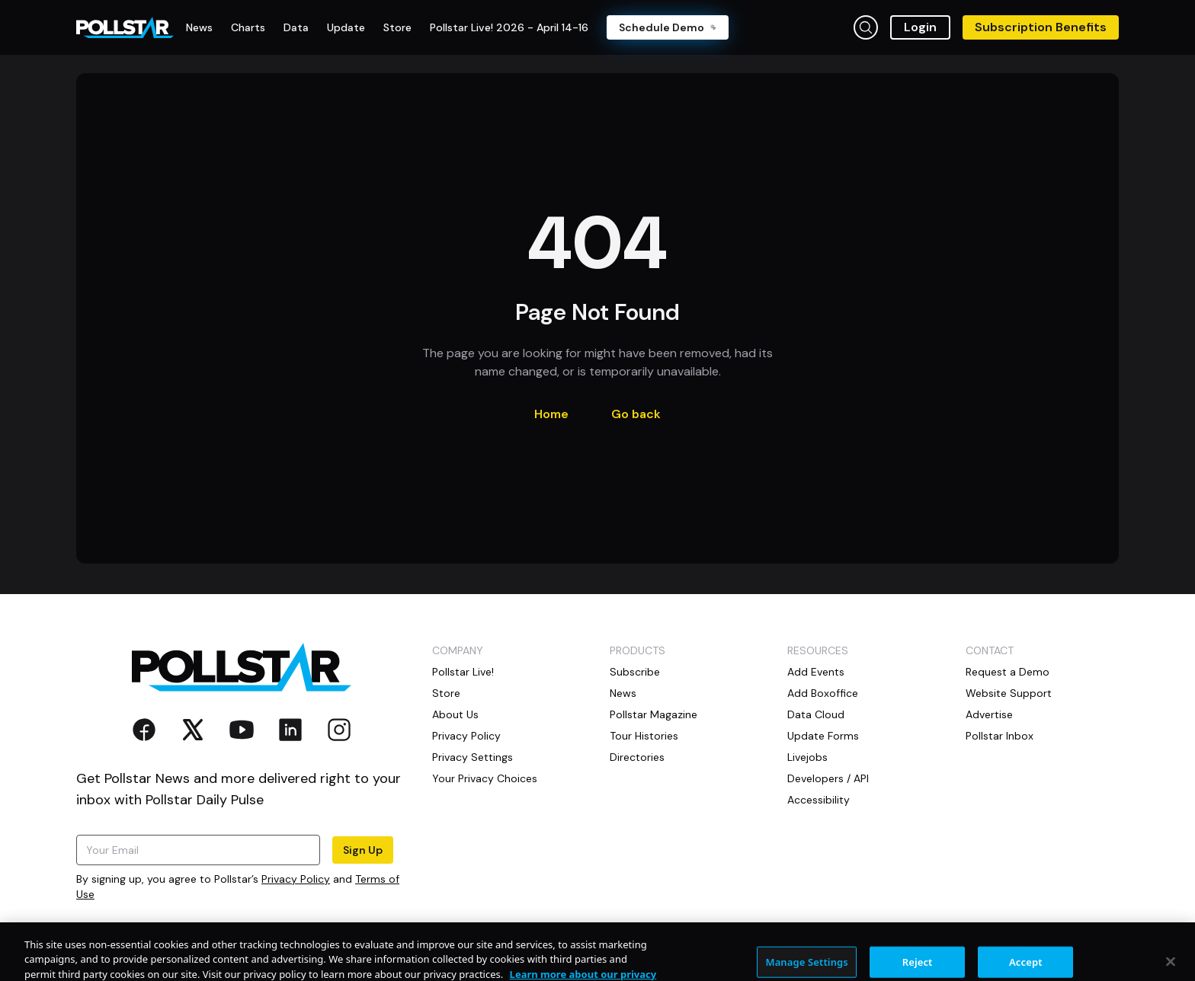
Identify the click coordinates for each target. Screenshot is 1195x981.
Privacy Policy (295, 879)
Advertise (989, 714)
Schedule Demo (667, 27)
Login (920, 27)
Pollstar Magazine (653, 714)
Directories (637, 757)
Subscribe (635, 672)
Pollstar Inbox (999, 736)
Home (551, 414)
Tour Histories (644, 736)
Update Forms (823, 736)
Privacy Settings (472, 757)
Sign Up (363, 850)
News (623, 693)
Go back (636, 414)
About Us (455, 714)
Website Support (1009, 693)
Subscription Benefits (1041, 27)
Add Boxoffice (822, 693)
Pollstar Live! (463, 672)
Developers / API (828, 778)
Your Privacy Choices (484, 778)
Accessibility (818, 800)
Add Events (815, 672)
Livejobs (807, 757)
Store (446, 693)
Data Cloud (815, 714)
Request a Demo (1007, 672)
